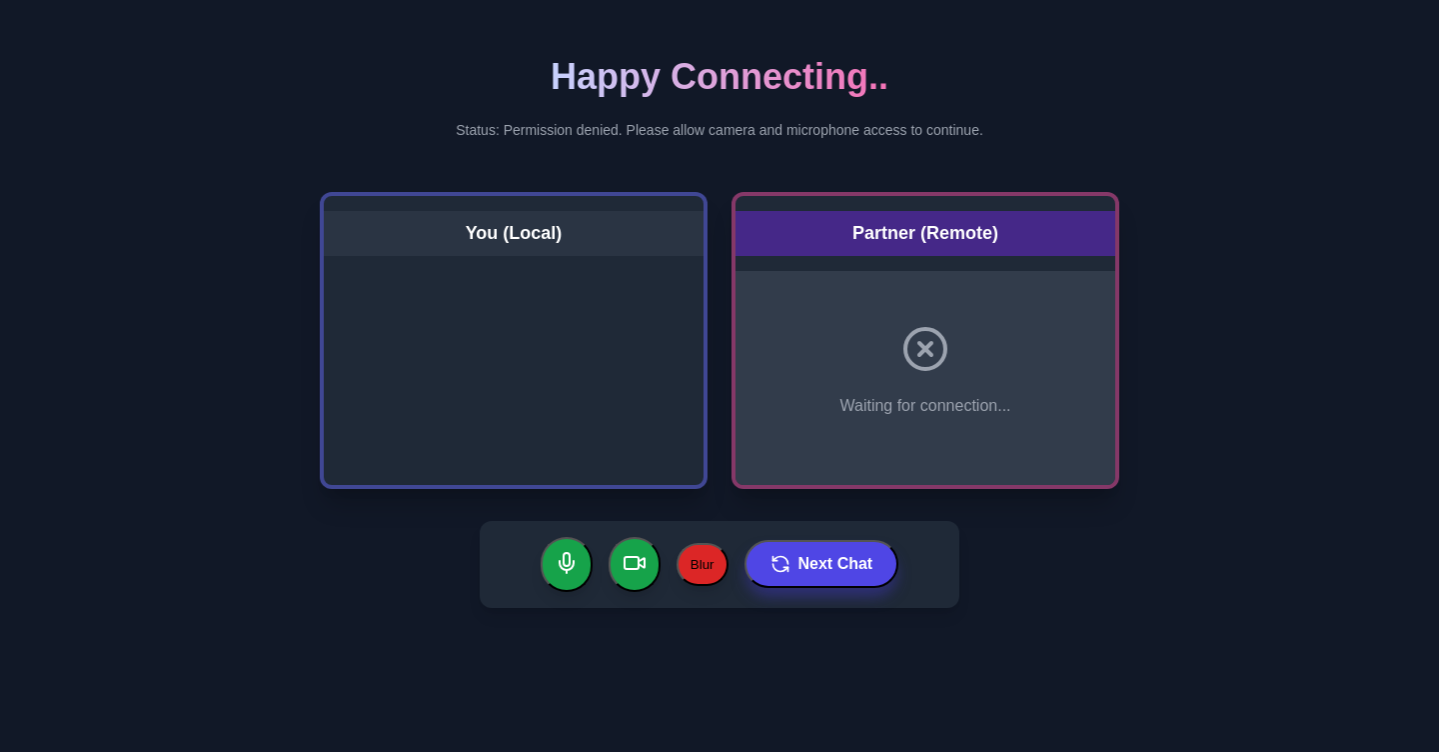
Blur (703, 564)
